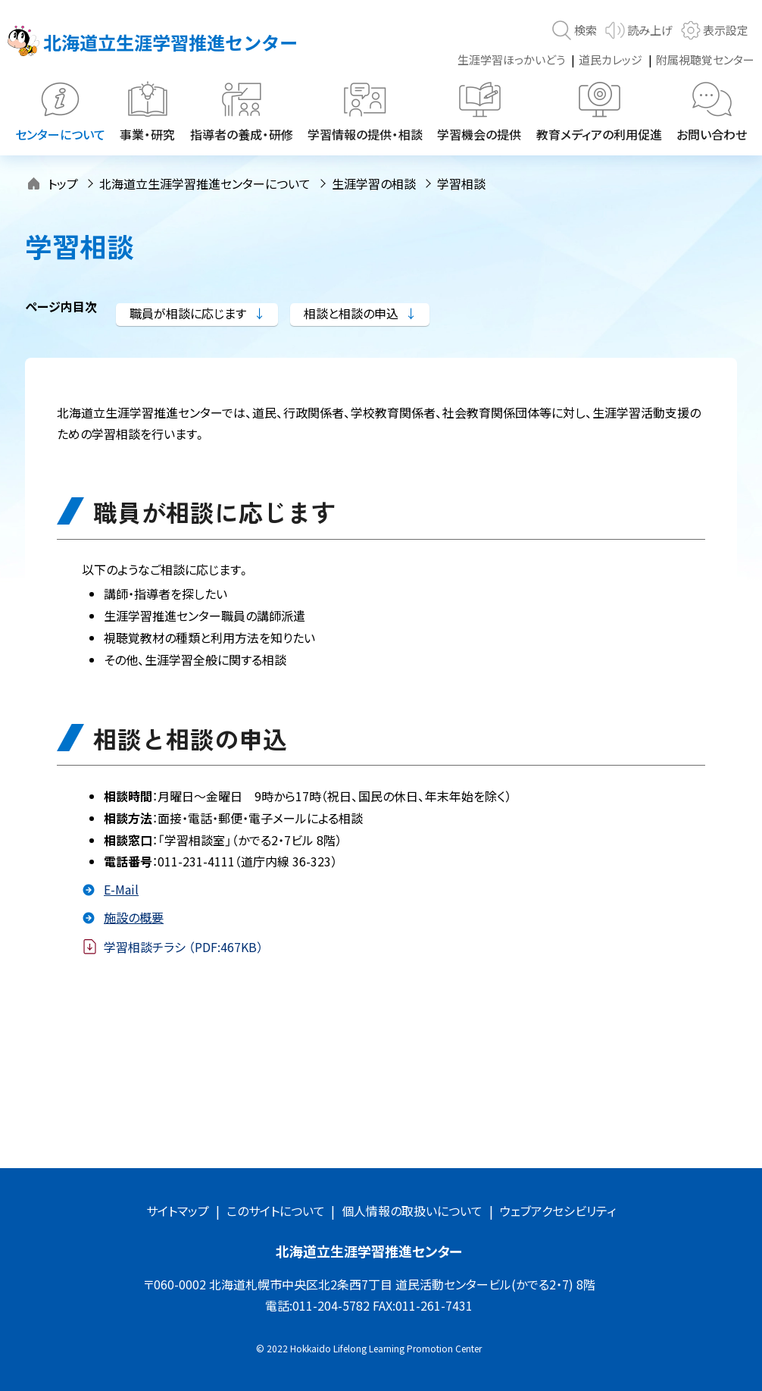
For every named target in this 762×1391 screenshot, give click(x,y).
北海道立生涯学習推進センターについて (205, 183)
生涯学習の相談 (374, 183)
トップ (63, 183)
